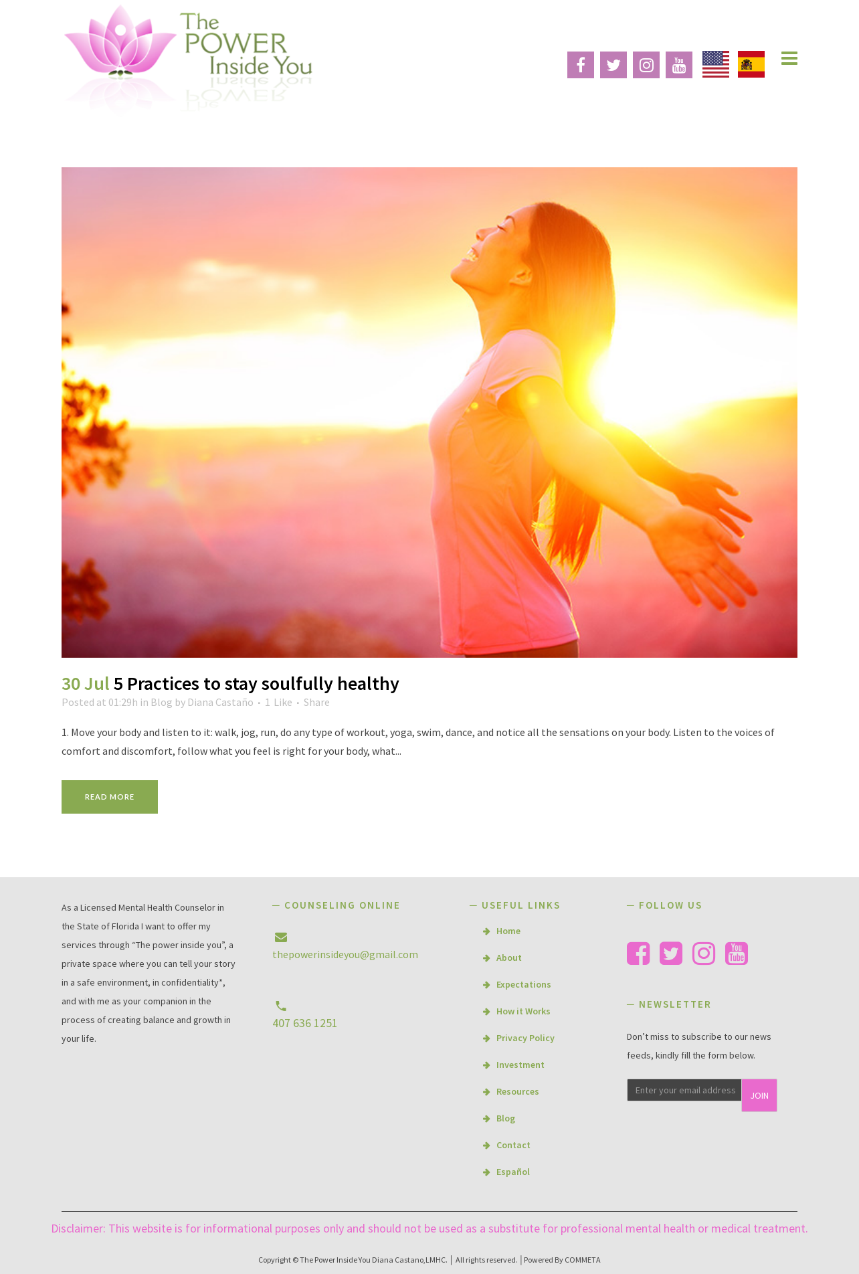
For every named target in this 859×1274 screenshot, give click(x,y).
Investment (520, 1065)
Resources (517, 1091)
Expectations (523, 984)
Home (508, 931)
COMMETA (583, 1260)
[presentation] (711, 1143)
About (509, 957)
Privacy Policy (525, 1038)
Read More (109, 796)
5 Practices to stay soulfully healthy (256, 683)
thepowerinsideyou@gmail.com (345, 954)
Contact (513, 1145)
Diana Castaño (220, 702)
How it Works (523, 1011)
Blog (162, 702)
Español (513, 1172)
